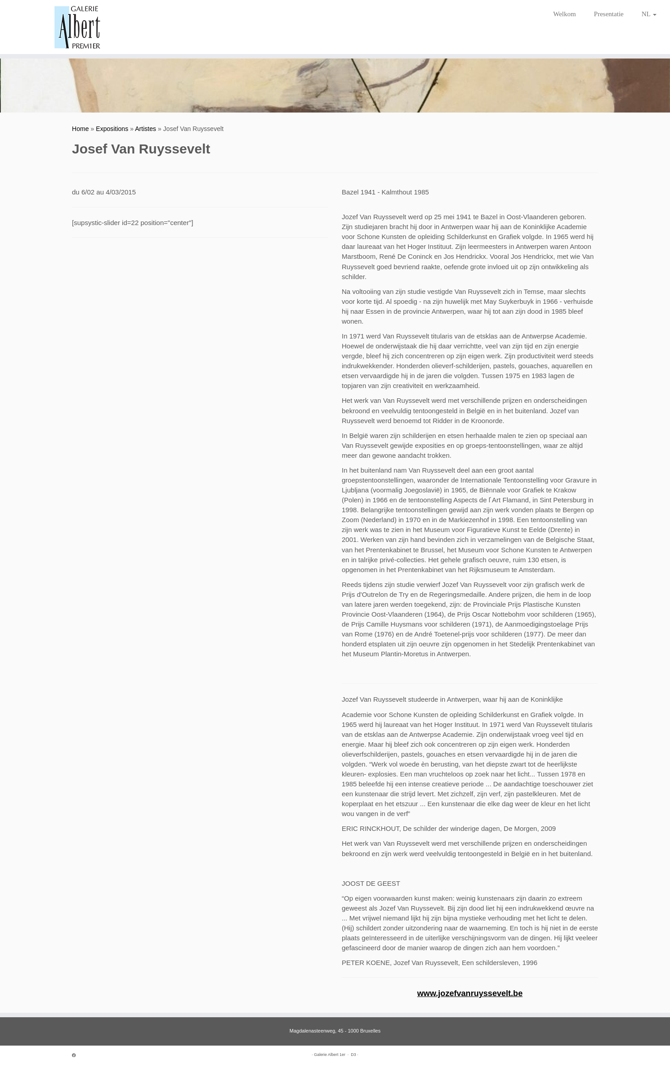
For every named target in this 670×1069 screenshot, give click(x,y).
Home (80, 128)
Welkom (564, 14)
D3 (353, 1054)
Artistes (145, 128)
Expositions (112, 128)
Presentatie (609, 14)
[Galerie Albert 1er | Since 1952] (77, 27)
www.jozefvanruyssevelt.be (470, 993)
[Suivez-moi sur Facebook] (77, 1055)
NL (649, 14)
